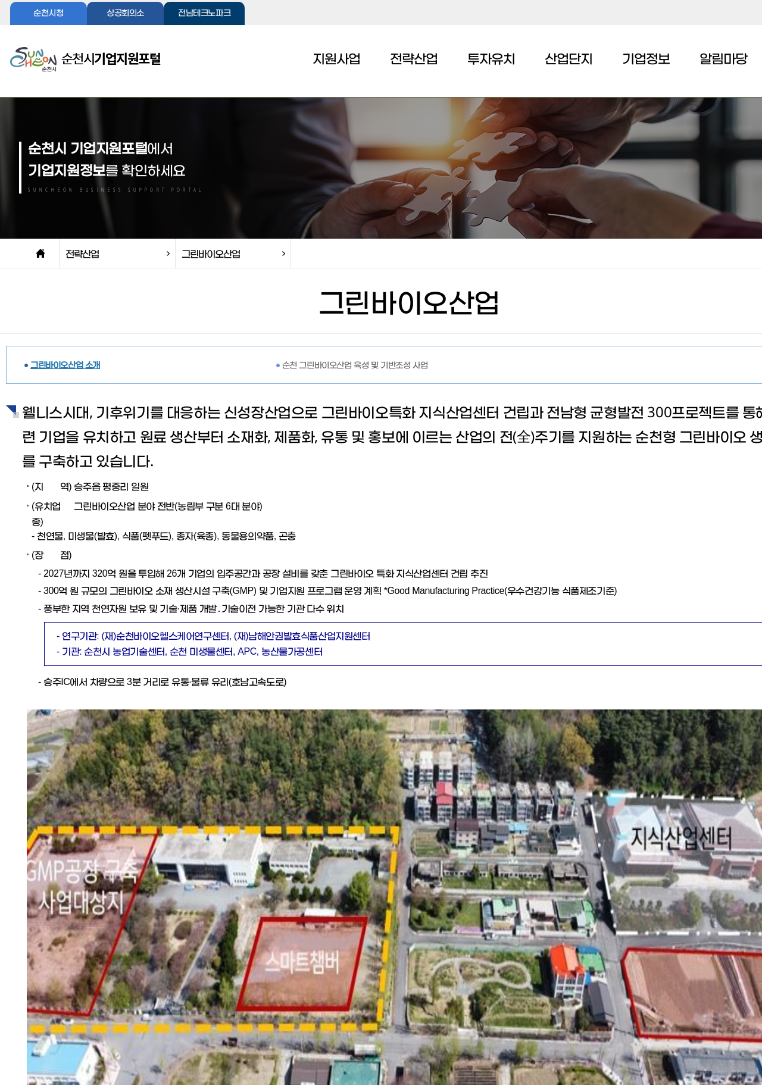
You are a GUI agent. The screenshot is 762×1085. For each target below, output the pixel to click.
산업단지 (568, 59)
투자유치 (491, 59)
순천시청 (48, 13)
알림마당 (723, 59)
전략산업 (414, 59)
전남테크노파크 (204, 13)
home (40, 253)
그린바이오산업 (211, 253)
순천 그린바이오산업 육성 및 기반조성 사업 (355, 364)
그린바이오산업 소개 (65, 364)
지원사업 (336, 59)
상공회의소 (125, 13)
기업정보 (646, 59)
